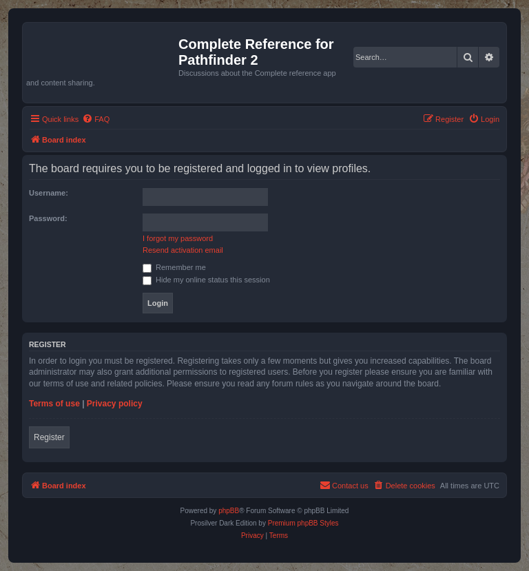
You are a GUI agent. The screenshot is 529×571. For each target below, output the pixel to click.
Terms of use (54, 403)
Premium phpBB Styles (303, 523)
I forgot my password (178, 238)
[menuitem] (96, 119)
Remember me (174, 267)
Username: (48, 193)
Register (49, 437)
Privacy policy (115, 403)
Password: (48, 218)
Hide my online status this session (206, 280)
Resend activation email (183, 250)
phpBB (228, 511)
